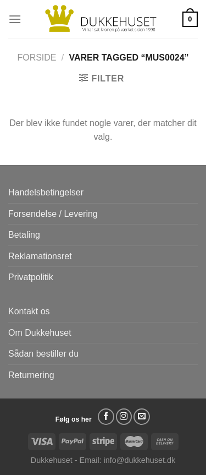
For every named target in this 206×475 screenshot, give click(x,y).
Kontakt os (29, 311)
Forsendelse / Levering (53, 214)
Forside (36, 57)
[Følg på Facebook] (106, 416)
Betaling (24, 234)
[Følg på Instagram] (124, 416)
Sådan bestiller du (43, 353)
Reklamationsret (40, 256)
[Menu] (14, 19)
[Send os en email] (141, 416)
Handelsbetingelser (45, 192)
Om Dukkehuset (39, 332)
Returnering (31, 375)
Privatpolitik (30, 277)
